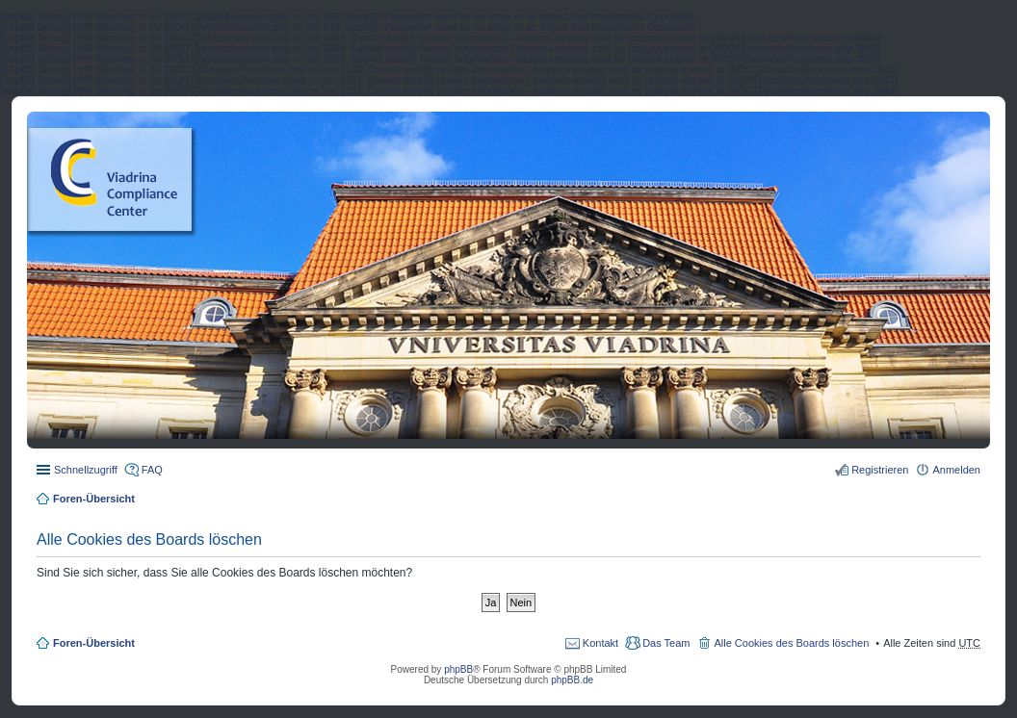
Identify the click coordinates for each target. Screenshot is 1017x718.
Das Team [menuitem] (666, 643)
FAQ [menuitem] (152, 469)
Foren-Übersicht (94, 498)
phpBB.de (572, 680)
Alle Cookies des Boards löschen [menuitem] (791, 643)
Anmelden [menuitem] (956, 469)
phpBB (458, 669)
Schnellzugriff (85, 469)
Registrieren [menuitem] (879, 469)
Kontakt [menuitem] (600, 643)
